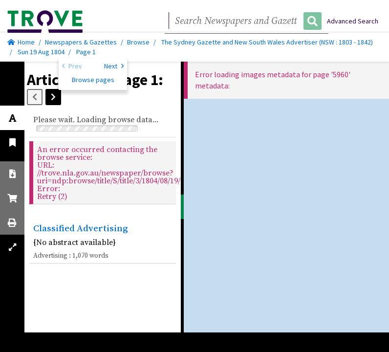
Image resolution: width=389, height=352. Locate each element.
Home (21, 42)
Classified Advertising (80, 227)
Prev (72, 65)
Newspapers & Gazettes (81, 42)
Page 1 (86, 51)
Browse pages (93, 79)
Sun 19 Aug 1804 (42, 51)
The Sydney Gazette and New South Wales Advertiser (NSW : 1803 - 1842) (267, 42)
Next (114, 65)
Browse (138, 42)
